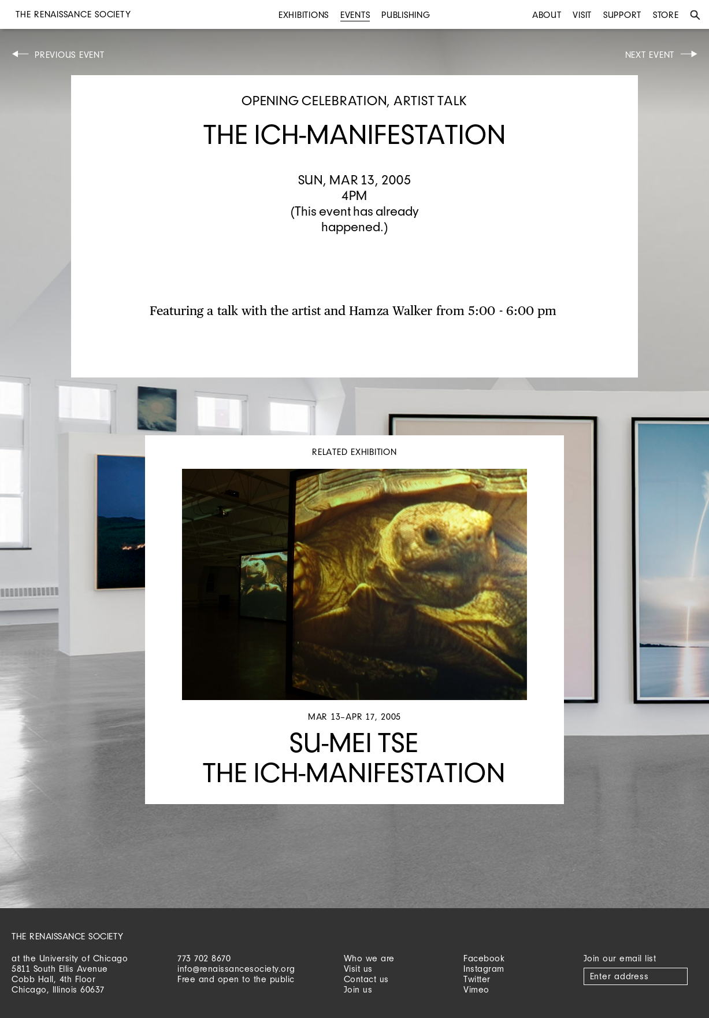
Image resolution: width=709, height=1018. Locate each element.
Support (622, 14)
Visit (582, 14)
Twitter (477, 978)
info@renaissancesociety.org (236, 968)
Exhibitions (304, 14)
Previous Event (70, 54)
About (547, 14)
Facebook (483, 958)
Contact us (366, 978)
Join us (358, 989)
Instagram (483, 968)
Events (355, 14)
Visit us (358, 968)
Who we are (369, 958)
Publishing (405, 14)
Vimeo (476, 989)
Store (666, 14)
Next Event (650, 54)
